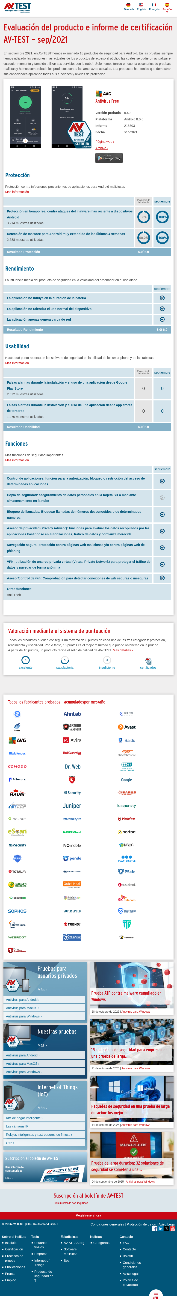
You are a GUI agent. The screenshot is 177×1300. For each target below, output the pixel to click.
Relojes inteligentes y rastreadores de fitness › (39, 1134)
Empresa (40, 1254)
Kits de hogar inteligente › (24, 1118)
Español (167, 7)
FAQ (126, 1243)
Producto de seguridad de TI (43, 1276)
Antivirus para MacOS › (22, 1008)
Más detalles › (123, 650)
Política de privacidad (130, 1282)
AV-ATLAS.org (74, 1243)
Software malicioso (70, 1251)
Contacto (126, 1237)
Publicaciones (15, 1267)
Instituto (11, 1243)
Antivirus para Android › (23, 1000)
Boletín (128, 1256)
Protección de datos (141, 1224)
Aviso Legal (167, 1224)
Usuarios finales (40, 1245)
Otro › (10, 1143)
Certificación (14, 1249)
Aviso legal (131, 1274)
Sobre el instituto (14, 1237)
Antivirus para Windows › (24, 1016)
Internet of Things (41, 1262)
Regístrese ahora (88, 1215)
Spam (68, 1260)
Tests (35, 1237)
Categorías (101, 1243)
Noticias (96, 1237)
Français (153, 7)
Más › (42, 990)
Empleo (10, 1280)
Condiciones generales (107, 1224)
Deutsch (128, 7)
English (141, 7)
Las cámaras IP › (18, 1126)
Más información (17, 192)
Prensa (10, 1274)
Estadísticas (69, 1237)
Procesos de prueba (14, 1258)
